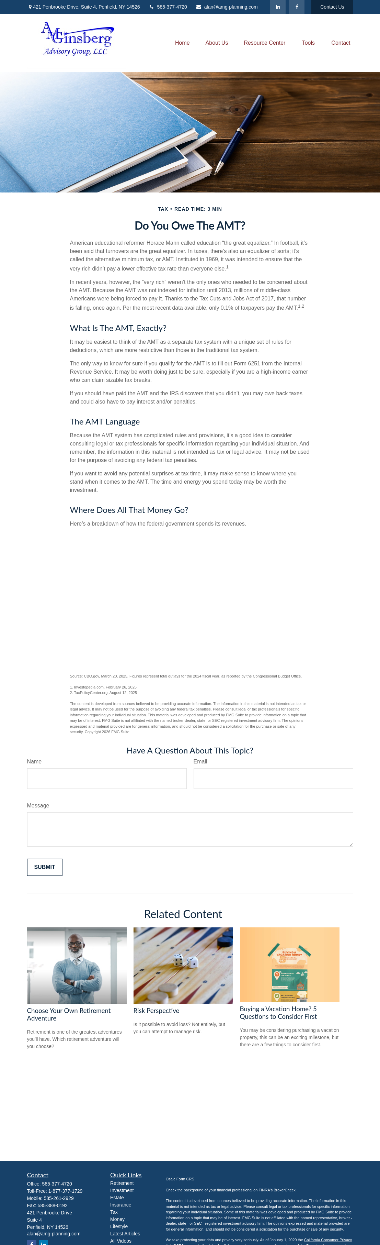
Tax (114, 1212)
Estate (117, 1197)
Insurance (120, 1205)
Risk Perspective (157, 1010)
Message (38, 805)
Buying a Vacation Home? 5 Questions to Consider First (278, 1012)
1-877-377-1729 (65, 1191)
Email (200, 761)
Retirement (122, 1183)
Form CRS (185, 1179)
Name (34, 761)
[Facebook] (296, 7)
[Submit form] (44, 867)
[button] (182, 43)
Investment (122, 1190)
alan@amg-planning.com (227, 7)
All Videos (120, 1241)
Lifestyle (119, 1226)
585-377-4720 (168, 7)
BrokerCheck (285, 1190)
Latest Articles (125, 1233)
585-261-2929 (59, 1198)
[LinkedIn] (278, 7)
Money (117, 1219)
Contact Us (332, 7)
